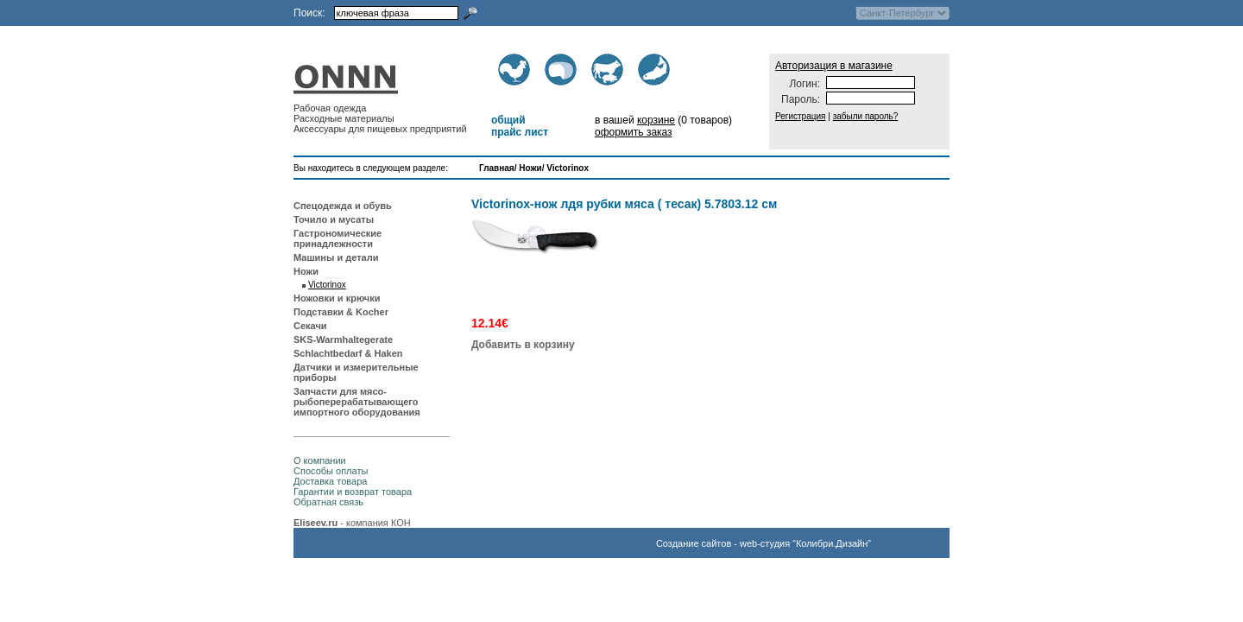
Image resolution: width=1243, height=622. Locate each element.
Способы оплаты (330, 471)
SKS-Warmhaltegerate (343, 339)
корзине (656, 120)
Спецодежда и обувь (342, 205)
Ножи (530, 168)
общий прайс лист (519, 126)
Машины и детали (335, 257)
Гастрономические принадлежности (337, 238)
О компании (319, 460)
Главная (496, 168)
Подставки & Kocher (340, 312)
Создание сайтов (693, 543)
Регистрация (800, 116)
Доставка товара (330, 481)
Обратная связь (328, 502)
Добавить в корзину (523, 345)
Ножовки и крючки (337, 298)
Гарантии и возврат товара (352, 491)
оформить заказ (633, 132)
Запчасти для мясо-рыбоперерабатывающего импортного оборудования (356, 401)
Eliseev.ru (315, 522)
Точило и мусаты (333, 219)
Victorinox (567, 168)
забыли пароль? (866, 116)
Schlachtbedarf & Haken (348, 353)
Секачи (310, 326)
